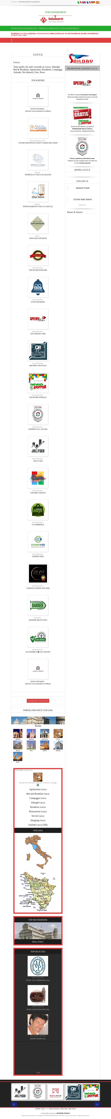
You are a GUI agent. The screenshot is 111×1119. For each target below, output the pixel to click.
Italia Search (72, 1109)
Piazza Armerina (54, 1109)
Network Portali (82, 188)
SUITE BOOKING (38, 302)
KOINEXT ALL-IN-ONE (38, 429)
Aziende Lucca (35, 824)
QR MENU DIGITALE (38, 366)
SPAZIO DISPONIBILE (37, 109)
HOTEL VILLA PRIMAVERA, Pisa (38, 980)
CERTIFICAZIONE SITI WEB (38, 588)
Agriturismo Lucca (38, 789)
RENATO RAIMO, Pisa (38, 1039)
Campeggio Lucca (38, 798)
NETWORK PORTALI (37, 397)
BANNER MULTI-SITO (38, 620)
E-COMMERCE (38, 525)
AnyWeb (37, 1109)
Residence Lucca (38, 807)
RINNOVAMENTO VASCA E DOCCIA (38, 206)
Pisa (42, 1109)
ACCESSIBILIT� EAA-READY (38, 652)
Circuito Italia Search (82, 199)
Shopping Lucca (37, 820)
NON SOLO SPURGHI (38, 238)
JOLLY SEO (38, 461)
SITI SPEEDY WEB (38, 334)
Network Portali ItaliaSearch (29, 1)
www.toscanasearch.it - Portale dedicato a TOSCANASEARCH (45, 28)
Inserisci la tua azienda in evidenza (38, 111)
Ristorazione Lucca (38, 811)
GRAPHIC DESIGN (38, 493)
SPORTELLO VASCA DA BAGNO (38, 175)
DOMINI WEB (38, 556)
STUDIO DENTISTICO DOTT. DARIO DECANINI (37, 143)
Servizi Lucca (38, 816)
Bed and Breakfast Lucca (37, 793)
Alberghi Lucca (38, 802)
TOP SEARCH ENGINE (38, 270)
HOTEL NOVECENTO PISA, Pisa (38, 1009)
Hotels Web (63, 1109)
